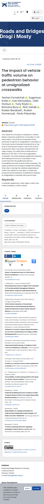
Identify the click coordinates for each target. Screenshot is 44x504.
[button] (8, 256)
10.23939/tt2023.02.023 (12, 280)
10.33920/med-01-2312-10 (13, 386)
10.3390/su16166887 (11, 314)
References (16, 197)
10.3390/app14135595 (12, 337)
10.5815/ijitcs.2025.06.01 (12, 405)
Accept (36, 488)
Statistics (27, 197)
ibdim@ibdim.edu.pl (15, 475)
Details (5, 197)
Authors (38, 197)
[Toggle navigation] (4, 50)
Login (37, 12)
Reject (27, 488)
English (36, 18)
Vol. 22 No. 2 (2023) (34, 64)
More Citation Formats (15, 225)
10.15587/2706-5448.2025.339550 (15, 420)
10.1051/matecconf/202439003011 (15, 368)
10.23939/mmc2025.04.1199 (13, 295)
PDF (6, 211)
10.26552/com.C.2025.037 (13, 355)
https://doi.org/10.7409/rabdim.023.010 (18, 125)
